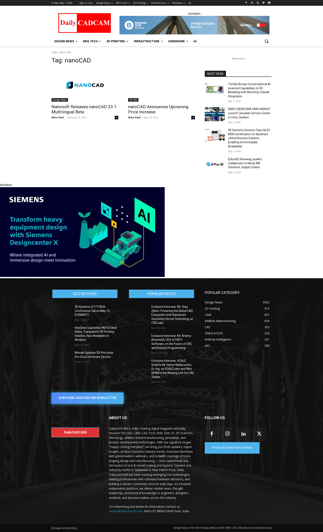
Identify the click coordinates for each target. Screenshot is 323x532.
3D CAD (133, 99)
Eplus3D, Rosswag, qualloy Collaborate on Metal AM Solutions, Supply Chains (245, 163)
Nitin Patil (57, 117)
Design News (60, 99)
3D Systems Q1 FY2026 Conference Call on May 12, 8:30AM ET (92, 310)
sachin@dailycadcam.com (126, 511)
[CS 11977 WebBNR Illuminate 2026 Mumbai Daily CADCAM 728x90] (194, 25)
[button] (267, 41)
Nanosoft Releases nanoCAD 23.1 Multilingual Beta (83, 109)
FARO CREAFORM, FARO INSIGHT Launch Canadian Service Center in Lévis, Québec (249, 113)
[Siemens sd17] (82, 276)
